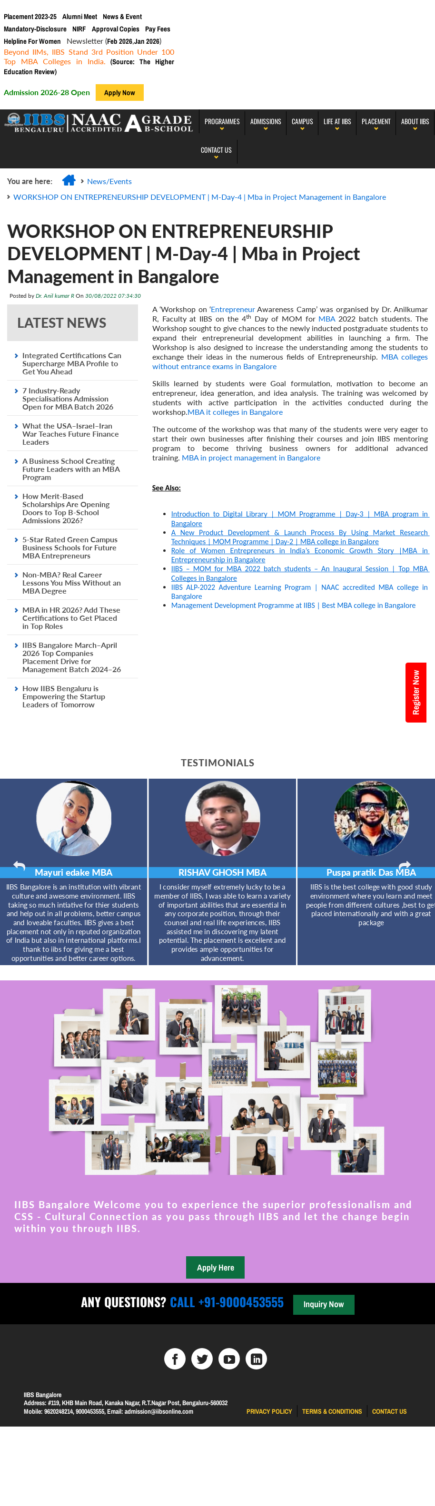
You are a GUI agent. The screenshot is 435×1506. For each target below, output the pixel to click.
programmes (222, 121)
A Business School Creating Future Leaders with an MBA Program (70, 468)
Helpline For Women (32, 41)
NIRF (79, 29)
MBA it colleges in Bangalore (235, 411)
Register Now (416, 692)
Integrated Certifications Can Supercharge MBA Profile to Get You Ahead (71, 363)
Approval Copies (115, 29)
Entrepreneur (233, 308)
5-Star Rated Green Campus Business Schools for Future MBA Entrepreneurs (70, 547)
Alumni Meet (79, 16)
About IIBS (415, 121)
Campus (302, 121)
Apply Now (119, 93)
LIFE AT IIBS (337, 121)
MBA (326, 318)
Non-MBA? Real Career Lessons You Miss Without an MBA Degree (71, 582)
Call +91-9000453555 (225, 1301)
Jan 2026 (146, 41)
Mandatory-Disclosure (35, 29)
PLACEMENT (376, 121)
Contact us (389, 1411)
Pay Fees (157, 29)
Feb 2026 (119, 41)
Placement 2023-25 (30, 16)
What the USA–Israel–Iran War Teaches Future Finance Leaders (70, 433)
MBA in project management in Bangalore (251, 457)
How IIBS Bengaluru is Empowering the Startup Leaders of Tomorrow (63, 696)
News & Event (122, 16)
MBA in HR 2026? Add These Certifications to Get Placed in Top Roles (71, 617)
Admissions (265, 121)
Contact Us (216, 150)
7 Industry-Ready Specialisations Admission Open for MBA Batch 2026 (67, 398)
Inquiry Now (324, 1304)
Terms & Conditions (332, 1411)
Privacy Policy (269, 1411)
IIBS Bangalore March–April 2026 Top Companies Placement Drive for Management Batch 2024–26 (71, 657)
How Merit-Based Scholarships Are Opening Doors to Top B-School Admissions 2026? (65, 508)
